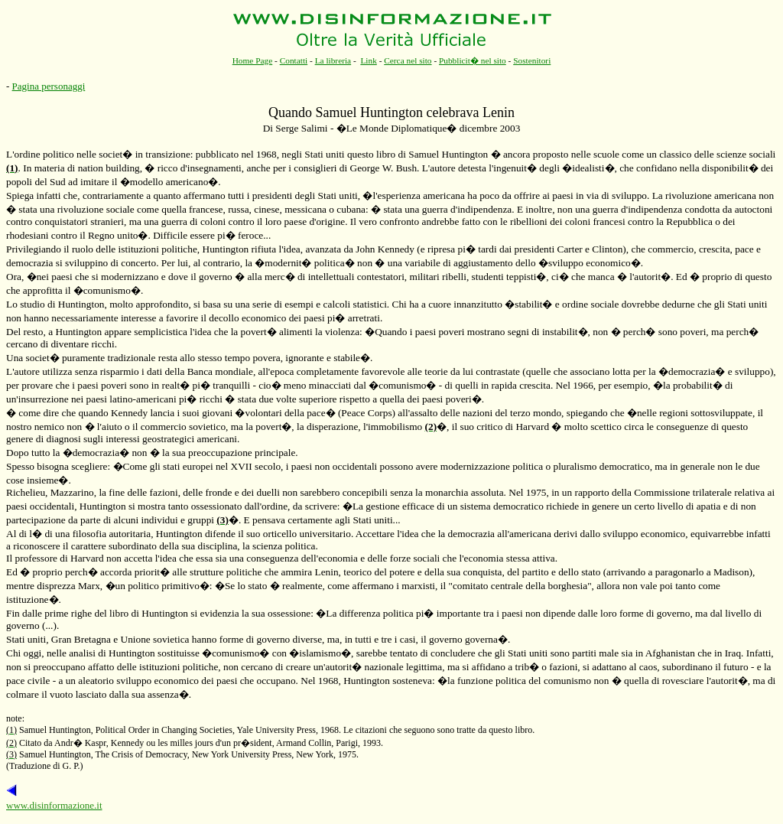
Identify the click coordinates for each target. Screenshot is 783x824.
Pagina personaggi (49, 86)
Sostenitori (532, 60)
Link (368, 60)
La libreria (333, 60)
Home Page (252, 60)
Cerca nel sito (407, 60)
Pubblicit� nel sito (472, 60)
